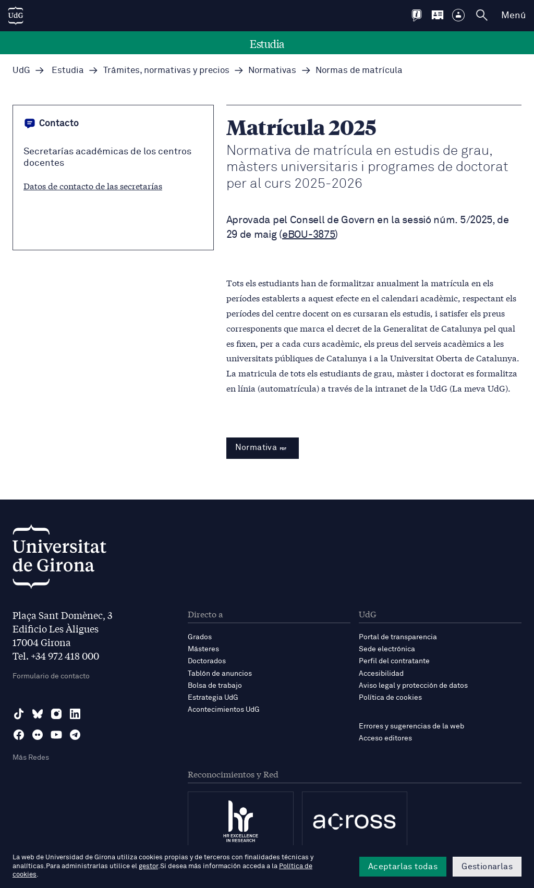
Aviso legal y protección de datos (413, 685)
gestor (148, 866)
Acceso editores (385, 738)
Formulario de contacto (51, 676)
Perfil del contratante (394, 661)
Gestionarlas (487, 866)
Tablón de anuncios (220, 673)
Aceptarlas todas (403, 866)
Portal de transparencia (398, 637)
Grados (200, 637)
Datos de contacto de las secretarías (92, 185)
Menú (513, 15)
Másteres (203, 649)
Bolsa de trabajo (215, 685)
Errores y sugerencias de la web (411, 726)
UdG (21, 70)
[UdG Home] (15, 15)
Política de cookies (390, 697)
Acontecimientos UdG (224, 709)
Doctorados (207, 661)
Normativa (262, 448)
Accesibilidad (381, 673)
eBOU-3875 (308, 234)
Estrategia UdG (213, 697)
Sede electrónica (387, 649)
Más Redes (31, 757)
